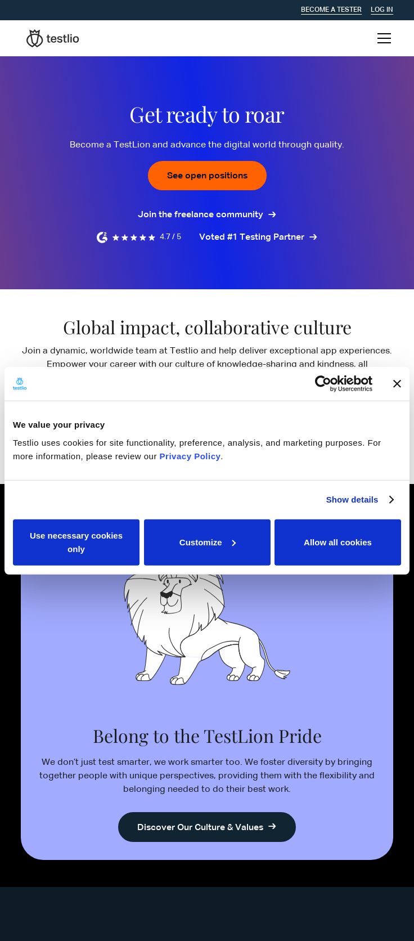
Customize (207, 541)
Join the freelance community (200, 214)
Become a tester (331, 10)
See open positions (207, 176)
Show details (352, 499)
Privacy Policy (190, 455)
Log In (382, 10)
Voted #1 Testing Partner (251, 237)
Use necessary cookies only (76, 541)
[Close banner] (397, 384)
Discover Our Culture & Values (200, 827)
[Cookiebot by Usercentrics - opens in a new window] (323, 383)
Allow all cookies (338, 541)
